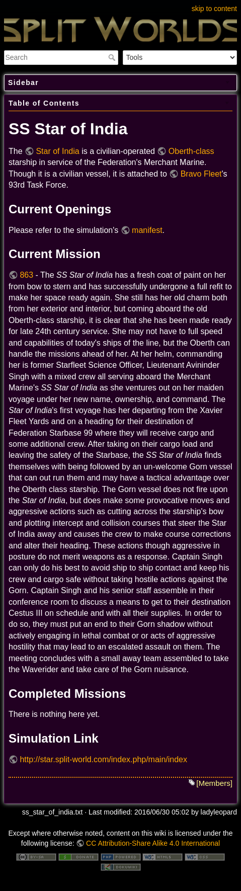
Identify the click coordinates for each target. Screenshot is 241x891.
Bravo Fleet (201, 174)
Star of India (57, 151)
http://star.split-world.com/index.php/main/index (103, 759)
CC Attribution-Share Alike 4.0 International (153, 843)
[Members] (214, 783)
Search (113, 57)
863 (26, 275)
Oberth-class (191, 151)
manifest (147, 230)
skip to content (214, 9)
